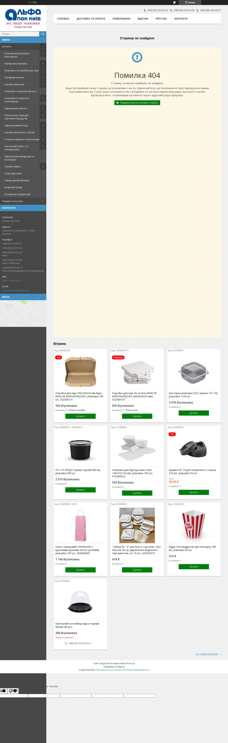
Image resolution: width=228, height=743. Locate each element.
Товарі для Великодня (16, 180)
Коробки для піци (14, 84)
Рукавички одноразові (17, 194)
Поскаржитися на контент (108, 670)
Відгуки (143, 18)
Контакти (181, 18)
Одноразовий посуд (15, 125)
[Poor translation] (13, 691)
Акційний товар (13, 187)
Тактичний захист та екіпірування (16, 148)
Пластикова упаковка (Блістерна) (16, 55)
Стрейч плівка (12, 166)
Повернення (121, 18)
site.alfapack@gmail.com (15, 290)
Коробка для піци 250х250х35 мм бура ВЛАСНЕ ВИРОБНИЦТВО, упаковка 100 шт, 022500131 (79, 396)
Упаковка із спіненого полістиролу (16, 100)
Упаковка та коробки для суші (21, 70)
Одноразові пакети (15, 108)
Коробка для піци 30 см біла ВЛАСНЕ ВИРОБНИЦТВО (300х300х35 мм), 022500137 (134, 396)
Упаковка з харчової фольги (20, 91)
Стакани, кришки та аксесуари (21, 139)
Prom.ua (131, 663)
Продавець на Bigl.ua (114, 666)
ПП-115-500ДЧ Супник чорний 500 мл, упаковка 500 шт (78, 471)
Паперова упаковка (15, 63)
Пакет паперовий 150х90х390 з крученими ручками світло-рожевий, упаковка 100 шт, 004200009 (77, 550)
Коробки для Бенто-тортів (19, 132)
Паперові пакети (14, 77)
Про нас (161, 18)
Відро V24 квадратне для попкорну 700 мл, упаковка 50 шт (192, 548)
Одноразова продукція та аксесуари (19, 158)
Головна (63, 18)
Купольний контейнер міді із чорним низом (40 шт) (77, 625)
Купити (80, 416)
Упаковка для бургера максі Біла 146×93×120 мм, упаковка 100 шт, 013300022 (132, 473)
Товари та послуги (12, 201)
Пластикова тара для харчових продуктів (16, 117)
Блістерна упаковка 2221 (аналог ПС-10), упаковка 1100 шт (193, 395)
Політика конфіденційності (136, 670)
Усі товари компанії (207, 654)
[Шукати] (42, 34)
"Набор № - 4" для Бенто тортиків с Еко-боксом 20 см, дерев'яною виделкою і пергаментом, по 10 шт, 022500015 (136, 550)
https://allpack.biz (11, 280)
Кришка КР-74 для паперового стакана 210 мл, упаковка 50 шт (192, 471)
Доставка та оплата (91, 18)
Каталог (6, 46)
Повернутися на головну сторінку (139, 102)
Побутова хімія (12, 173)
